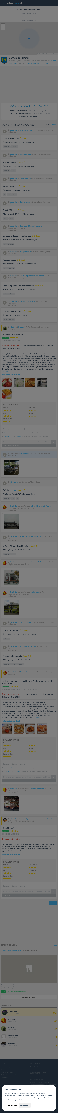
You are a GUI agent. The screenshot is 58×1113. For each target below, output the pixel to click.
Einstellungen (12, 1105)
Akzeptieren (24, 1105)
